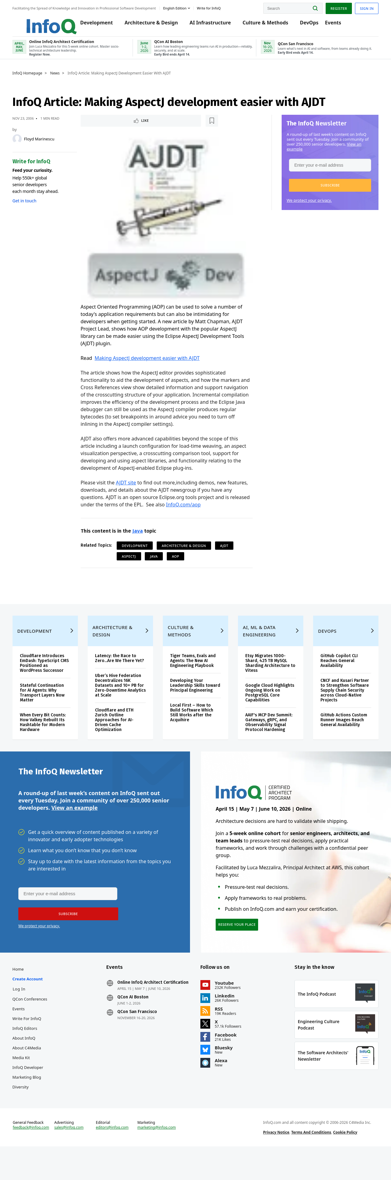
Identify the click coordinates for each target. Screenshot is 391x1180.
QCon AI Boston (136, 1026)
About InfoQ (29, 1063)
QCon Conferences (35, 1023)
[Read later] (118, 126)
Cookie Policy (343, 1162)
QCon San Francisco (140, 1041)
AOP (177, 558)
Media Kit (27, 1082)
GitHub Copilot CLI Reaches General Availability (335, 673)
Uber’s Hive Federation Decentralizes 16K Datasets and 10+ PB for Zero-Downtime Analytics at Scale (121, 703)
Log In (25, 1013)
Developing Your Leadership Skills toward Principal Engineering (188, 701)
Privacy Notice (274, 1162)
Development (93, 25)
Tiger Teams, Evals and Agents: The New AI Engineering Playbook (194, 673)
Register (332, 7)
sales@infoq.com (73, 1158)
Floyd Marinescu (45, 144)
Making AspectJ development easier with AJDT (149, 360)
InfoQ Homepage (33, 78)
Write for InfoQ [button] (215, 7)
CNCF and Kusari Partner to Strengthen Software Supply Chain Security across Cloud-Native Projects (340, 703)
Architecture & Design (148, 25)
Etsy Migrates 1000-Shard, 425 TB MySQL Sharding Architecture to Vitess (266, 676)
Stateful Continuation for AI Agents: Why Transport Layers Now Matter (48, 706)
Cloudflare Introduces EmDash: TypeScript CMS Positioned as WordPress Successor (48, 676)
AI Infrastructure (207, 25)
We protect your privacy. (303, 205)
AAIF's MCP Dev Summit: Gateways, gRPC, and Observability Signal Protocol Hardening (267, 735)
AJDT (226, 547)
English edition (180, 7)
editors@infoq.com (115, 1158)
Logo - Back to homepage (43, 22)
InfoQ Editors (30, 1053)
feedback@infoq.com (37, 1162)
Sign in (361, 7)
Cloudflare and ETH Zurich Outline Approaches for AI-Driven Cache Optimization (117, 738)
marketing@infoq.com (158, 1158)
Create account (33, 1003)
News (61, 78)
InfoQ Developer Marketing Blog (33, 1097)
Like (99, 126)
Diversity (26, 1111)
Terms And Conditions (309, 1162)
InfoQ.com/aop (206, 506)
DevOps (306, 25)
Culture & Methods (263, 25)
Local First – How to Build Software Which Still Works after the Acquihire (192, 730)
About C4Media (32, 1072)
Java (139, 533)
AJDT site (128, 484)
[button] (324, 190)
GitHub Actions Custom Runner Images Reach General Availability (340, 733)
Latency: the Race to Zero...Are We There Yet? (119, 673)
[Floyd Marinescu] (22, 144)
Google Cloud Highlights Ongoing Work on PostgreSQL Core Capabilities (265, 706)
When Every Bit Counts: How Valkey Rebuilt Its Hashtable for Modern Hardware (48, 735)
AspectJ (131, 558)
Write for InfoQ (32, 1043)
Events (330, 25)
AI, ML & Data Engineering (258, 644)
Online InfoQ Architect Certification (142, 1010)
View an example (74, 828)
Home (24, 994)
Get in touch (30, 206)
